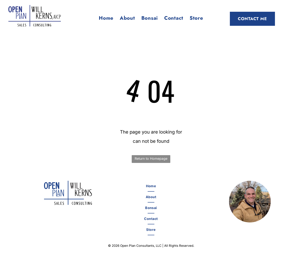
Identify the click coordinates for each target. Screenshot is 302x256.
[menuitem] (106, 18)
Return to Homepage (151, 158)
